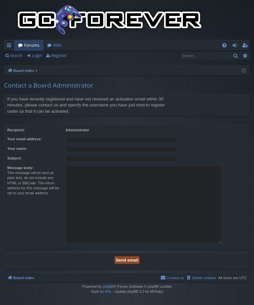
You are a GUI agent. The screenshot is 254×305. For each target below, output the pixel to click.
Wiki (57, 45)
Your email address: (24, 139)
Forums (31, 45)
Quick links (10, 46)
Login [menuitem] (236, 46)
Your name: (17, 149)
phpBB (108, 286)
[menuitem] (224, 45)
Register (59, 55)
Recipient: (16, 130)
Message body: (20, 168)
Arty (108, 291)
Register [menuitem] (246, 46)
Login (37, 55)
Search (16, 55)
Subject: (14, 158)
